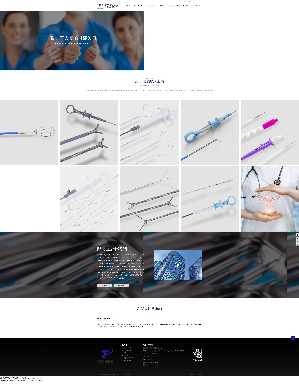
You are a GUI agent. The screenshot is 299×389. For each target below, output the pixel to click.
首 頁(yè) (127, 5)
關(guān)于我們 (138, 5)
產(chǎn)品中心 (122, 290)
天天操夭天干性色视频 (28, 385)
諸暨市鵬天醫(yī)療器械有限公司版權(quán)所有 (108, 380)
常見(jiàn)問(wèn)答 (173, 5)
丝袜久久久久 (3, 385)
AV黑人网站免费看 (11, 385)
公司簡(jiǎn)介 (104, 290)
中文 (200, 1)
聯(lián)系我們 (196, 5)
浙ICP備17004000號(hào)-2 (125, 380)
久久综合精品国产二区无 (39, 385)
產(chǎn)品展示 (151, 5)
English (195, 1)
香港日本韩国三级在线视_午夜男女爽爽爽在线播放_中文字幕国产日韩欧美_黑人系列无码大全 (22, 384)
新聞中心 (185, 5)
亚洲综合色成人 (19, 385)
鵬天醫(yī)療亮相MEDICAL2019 (107, 323)
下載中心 (161, 5)
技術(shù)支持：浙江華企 (196, 380)
